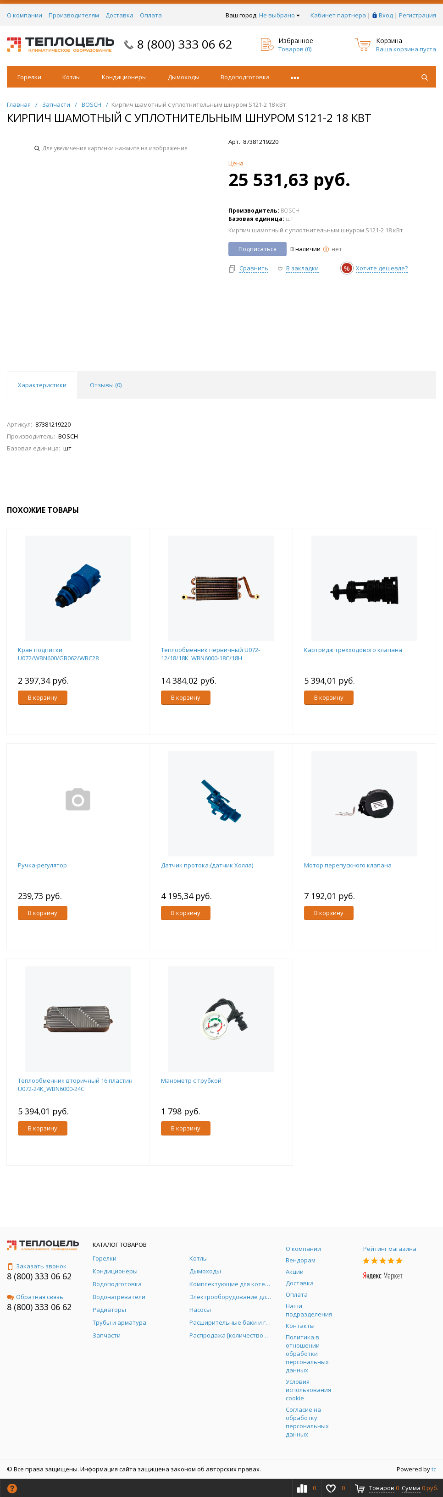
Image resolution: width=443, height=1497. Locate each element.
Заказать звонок (36, 1266)
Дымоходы (183, 77)
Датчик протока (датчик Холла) (207, 865)
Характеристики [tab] (42, 385)
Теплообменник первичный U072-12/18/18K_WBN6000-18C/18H (210, 654)
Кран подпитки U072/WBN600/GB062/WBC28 (58, 654)
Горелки (29, 77)
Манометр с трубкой (191, 1080)
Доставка (119, 15)
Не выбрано (279, 15)
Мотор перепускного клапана (348, 865)
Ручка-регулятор (42, 865)
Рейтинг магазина (389, 1249)
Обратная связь (35, 1297)
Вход (386, 15)
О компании (24, 15)
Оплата (151, 15)
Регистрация (417, 15)
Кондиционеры (124, 77)
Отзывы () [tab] (106, 385)
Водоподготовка (245, 77)
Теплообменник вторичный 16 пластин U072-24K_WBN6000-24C (75, 1084)
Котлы (71, 77)
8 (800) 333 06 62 (185, 44)
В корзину (42, 697)
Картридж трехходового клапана (353, 650)
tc (434, 1469)
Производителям (74, 15)
